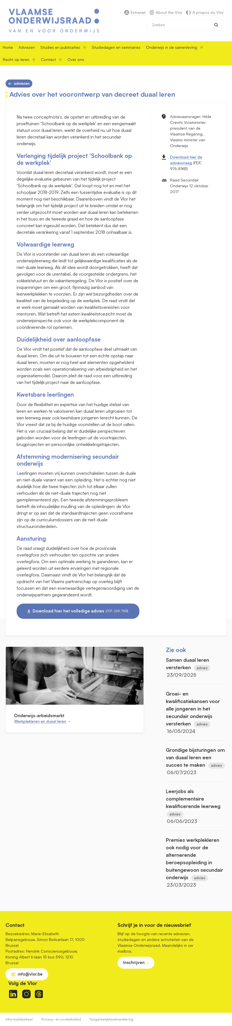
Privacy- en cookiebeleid (61, 1019)
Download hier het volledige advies (80, 611)
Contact (51, 59)
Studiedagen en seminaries (116, 47)
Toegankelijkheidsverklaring (111, 1019)
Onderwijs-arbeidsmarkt (39, 715)
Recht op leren (19, 59)
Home (8, 47)
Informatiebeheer (19, 1019)
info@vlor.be (30, 974)
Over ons (75, 59)
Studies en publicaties (63, 47)
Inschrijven (134, 962)
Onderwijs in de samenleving (174, 47)
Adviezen (27, 47)
